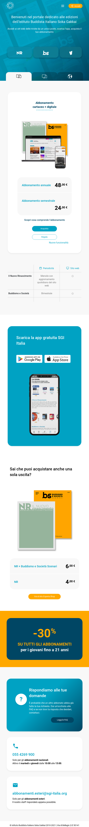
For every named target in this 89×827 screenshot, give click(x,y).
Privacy (59, 820)
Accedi (75, 6)
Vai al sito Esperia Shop (44, 588)
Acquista (31, 228)
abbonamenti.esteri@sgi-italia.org (39, 785)
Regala (58, 228)
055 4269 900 (23, 746)
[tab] (19, 76)
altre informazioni (53, 823)
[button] (20, 52)
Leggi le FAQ (62, 711)
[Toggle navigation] (62, 5)
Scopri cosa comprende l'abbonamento (44, 220)
